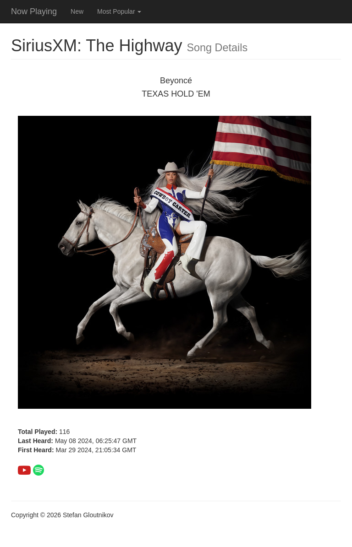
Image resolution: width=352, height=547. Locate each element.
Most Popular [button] (119, 11)
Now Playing (34, 11)
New (77, 11)
